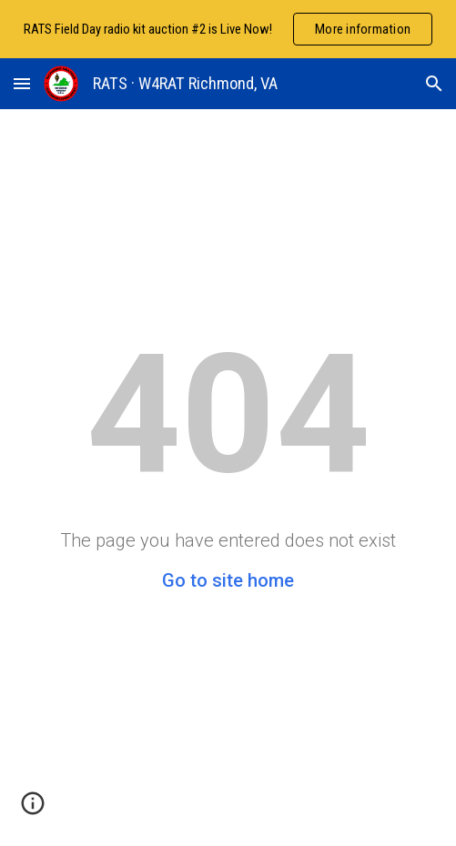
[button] (22, 83)
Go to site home (228, 580)
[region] (228, 29)
